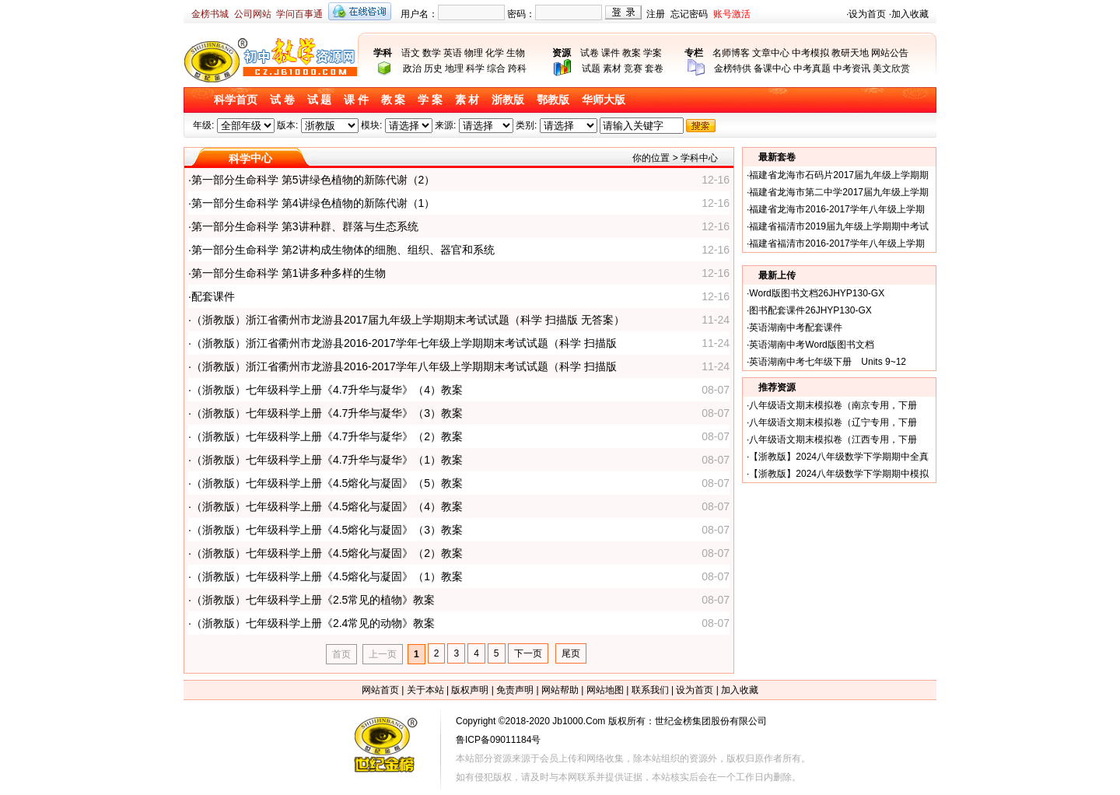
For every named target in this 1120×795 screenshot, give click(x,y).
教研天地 (850, 52)
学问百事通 (299, 14)
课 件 (356, 100)
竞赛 (633, 68)
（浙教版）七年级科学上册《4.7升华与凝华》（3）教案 (327, 413)
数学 (431, 52)
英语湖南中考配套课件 (795, 327)
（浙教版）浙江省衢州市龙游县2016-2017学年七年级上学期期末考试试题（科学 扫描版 (404, 343)
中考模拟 (810, 52)
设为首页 (867, 14)
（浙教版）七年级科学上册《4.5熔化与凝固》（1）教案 (327, 576)
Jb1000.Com (578, 721)
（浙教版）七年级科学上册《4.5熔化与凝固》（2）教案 (327, 553)
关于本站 (425, 690)
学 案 (430, 100)
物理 (473, 52)
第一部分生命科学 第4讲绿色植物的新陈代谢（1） (313, 203)
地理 (454, 68)
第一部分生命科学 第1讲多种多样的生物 (288, 273)
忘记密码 (689, 14)
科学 (475, 68)
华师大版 (603, 100)
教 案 (393, 100)
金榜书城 (210, 14)
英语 (452, 52)
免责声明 (515, 690)
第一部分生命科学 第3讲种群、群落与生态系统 (304, 226)
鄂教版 (553, 100)
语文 (410, 52)
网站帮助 (560, 690)
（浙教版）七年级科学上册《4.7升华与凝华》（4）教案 (327, 389)
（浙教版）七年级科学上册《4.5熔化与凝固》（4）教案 (327, 506)
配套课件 (213, 296)
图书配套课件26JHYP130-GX (810, 310)
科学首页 (235, 100)
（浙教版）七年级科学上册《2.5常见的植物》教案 (313, 600)
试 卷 (282, 100)
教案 (631, 52)
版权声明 (469, 690)
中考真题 (812, 68)
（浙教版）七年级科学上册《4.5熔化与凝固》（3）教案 (327, 530)
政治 (412, 68)
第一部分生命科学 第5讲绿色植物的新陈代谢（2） (313, 179)
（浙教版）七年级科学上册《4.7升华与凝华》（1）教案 (327, 460)
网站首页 (380, 690)
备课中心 (772, 68)
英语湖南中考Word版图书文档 (811, 344)
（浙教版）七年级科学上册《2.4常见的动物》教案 (313, 623)
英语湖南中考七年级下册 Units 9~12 (827, 361)
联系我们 (650, 690)
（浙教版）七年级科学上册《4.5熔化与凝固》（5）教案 (327, 483)
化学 (494, 52)
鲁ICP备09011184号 (498, 739)
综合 (496, 68)
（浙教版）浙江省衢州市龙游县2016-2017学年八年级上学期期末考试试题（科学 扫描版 (404, 366)
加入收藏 (910, 14)
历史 (433, 68)
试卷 (589, 52)
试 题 (319, 100)
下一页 (528, 653)
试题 (591, 68)
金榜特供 (732, 68)
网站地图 (605, 690)
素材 (612, 68)
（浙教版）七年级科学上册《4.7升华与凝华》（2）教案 (327, 436)
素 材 (467, 100)
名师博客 (731, 52)
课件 (610, 52)
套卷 (654, 68)
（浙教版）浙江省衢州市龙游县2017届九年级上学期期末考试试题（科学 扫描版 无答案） (408, 319)
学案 (652, 52)
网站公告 (889, 52)
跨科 (517, 68)
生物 (515, 52)
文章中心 (770, 52)
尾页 (571, 653)
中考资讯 (851, 68)
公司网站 (252, 14)
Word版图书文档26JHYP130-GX (816, 293)
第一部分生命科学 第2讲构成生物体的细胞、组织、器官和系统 (343, 249)
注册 (655, 14)
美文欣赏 (891, 68)
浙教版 (508, 100)
